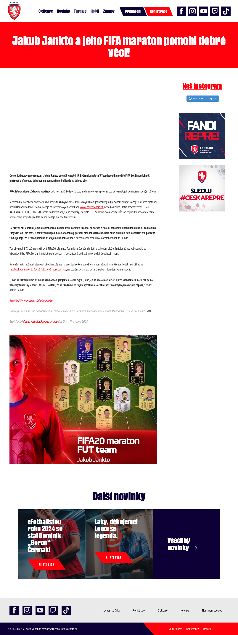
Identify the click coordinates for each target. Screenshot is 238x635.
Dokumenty (192, 629)
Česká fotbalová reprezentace (40, 321)
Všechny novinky (182, 544)
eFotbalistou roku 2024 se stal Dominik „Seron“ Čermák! (45, 536)
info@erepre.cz (69, 629)
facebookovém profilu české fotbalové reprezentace (37, 269)
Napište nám (175, 629)
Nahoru (207, 629)
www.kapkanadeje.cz (91, 207)
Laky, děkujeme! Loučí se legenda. (116, 529)
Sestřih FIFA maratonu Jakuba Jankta (31, 300)
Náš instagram (202, 86)
